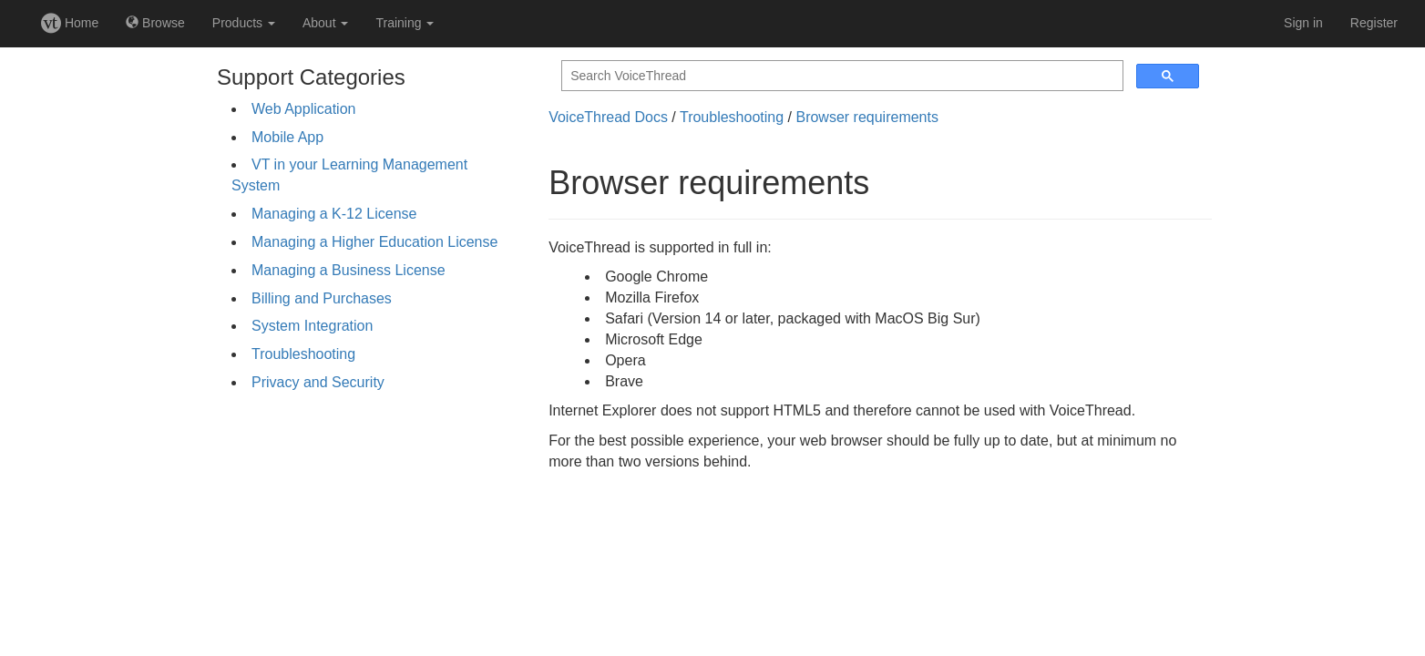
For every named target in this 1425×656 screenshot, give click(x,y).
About (325, 22)
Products (243, 22)
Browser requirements (866, 117)
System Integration (312, 325)
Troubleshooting (303, 354)
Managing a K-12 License (333, 213)
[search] (840, 76)
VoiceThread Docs (608, 117)
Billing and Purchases (321, 298)
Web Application (303, 109)
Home (69, 23)
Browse (155, 22)
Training (404, 22)
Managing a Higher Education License (374, 242)
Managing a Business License (348, 270)
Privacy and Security (317, 382)
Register (1374, 22)
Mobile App (287, 137)
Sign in (1303, 22)
